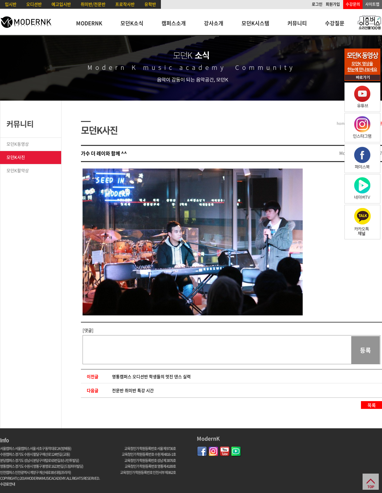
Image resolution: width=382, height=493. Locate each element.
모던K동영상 (17, 144)
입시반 (11, 4)
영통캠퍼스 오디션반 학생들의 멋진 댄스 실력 (151, 376)
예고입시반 (61, 4)
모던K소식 (131, 23)
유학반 (150, 4)
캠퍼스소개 (174, 23)
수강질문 (334, 23)
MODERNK (89, 23)
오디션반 (34, 4)
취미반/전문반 (93, 4)
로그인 (317, 4)
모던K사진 (15, 157)
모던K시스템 (255, 23)
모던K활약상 (17, 170)
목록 (371, 405)
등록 (365, 350)
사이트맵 (372, 4)
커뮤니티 (297, 23)
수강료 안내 (7, 484)
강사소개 (213, 23)
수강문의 (353, 4)
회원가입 (333, 4)
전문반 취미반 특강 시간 (133, 390)
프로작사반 (125, 4)
